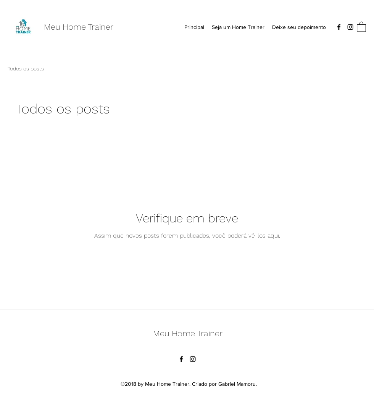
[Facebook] (339, 27)
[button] (361, 26)
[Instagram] (350, 27)
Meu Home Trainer (78, 27)
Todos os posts (26, 69)
